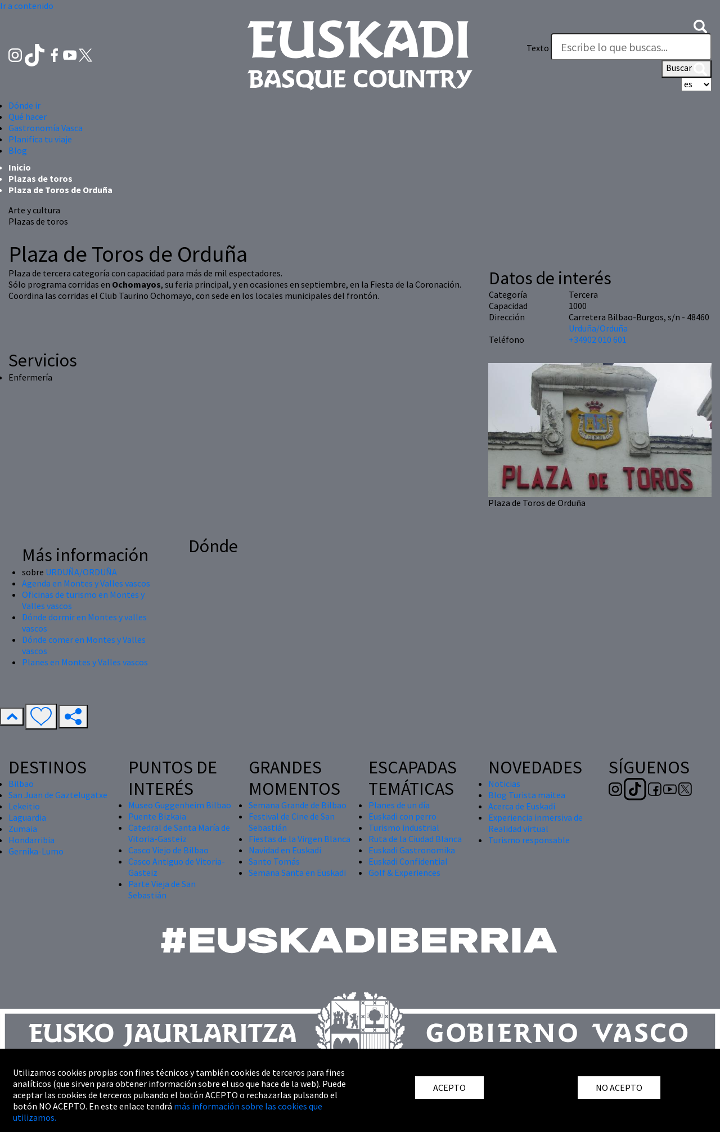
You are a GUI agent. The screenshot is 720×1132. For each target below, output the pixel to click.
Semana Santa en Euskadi (297, 872)
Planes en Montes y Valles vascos (85, 662)
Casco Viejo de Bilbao (168, 850)
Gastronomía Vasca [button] (45, 127)
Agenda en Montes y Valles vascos (86, 583)
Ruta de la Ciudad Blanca (415, 838)
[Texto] (631, 46)
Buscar (686, 68)
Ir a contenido (26, 5)
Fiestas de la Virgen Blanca (299, 838)
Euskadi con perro (402, 816)
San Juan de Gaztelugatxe (57, 794)
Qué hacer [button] (27, 116)
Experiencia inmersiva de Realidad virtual (535, 823)
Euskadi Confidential (408, 861)
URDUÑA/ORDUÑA (81, 572)
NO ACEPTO (619, 1087)
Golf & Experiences (404, 872)
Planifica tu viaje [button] (40, 139)
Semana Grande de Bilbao (297, 805)
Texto (537, 47)
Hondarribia (31, 839)
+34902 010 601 (598, 339)
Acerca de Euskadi (521, 806)
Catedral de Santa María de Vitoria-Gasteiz (179, 833)
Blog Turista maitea (526, 794)
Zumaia (22, 828)
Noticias (504, 783)
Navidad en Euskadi (285, 850)
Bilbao (21, 783)
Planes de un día (399, 805)
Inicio (19, 167)
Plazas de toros (40, 178)
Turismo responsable (529, 839)
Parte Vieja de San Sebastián (162, 889)
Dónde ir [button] (24, 105)
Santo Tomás (274, 861)
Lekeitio (24, 806)
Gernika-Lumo (36, 851)
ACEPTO (449, 1087)
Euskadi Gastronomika (411, 850)
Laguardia (27, 817)
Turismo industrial (403, 827)
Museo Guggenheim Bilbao (179, 805)
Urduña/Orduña (598, 328)
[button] (700, 25)
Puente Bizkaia (157, 816)
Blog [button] (17, 150)
